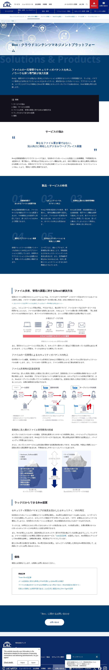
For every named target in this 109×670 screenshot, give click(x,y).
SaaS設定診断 (61, 536)
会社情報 (38, 4)
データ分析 (81, 16)
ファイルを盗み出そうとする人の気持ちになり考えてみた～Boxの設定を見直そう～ (49, 585)
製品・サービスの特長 (21, 107)
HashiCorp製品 (57, 16)
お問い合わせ (54, 622)
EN (83, 4)
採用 (50, 4)
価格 (15, 116)
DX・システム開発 (99, 11)
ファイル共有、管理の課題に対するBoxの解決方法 (32, 110)
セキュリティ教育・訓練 (81, 11)
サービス (17, 4)
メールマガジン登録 (71, 4)
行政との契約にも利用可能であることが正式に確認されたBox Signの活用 (45, 588)
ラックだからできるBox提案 (23, 113)
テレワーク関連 (45, 16)
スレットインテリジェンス (17, 16)
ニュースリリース (27, 4)
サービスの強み (19, 104)
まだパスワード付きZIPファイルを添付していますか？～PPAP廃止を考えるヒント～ (38, 303)
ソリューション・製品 (63, 11)
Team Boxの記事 (24, 577)
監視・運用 (45, 11)
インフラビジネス (92, 16)
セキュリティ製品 (32, 16)
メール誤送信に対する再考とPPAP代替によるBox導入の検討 (41, 581)
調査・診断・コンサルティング (26, 11)
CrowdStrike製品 (70, 16)
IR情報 (45, 4)
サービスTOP (9, 11)
